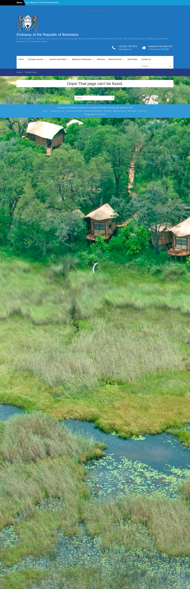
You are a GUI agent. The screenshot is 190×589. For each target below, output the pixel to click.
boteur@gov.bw (125, 49)
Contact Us (146, 59)
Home (21, 59)
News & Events (115, 59)
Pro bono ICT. (100, 114)
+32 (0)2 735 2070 (128, 46)
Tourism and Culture (57, 59)
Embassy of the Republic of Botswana (47, 35)
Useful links (132, 59)
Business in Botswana (81, 59)
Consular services (35, 59)
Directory (101, 59)
